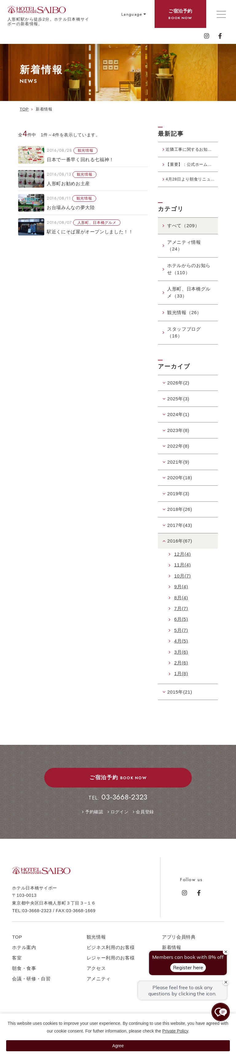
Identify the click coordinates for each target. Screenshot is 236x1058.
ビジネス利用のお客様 (111, 955)
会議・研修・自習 (31, 987)
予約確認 (94, 820)
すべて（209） (183, 233)
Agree (118, 1045)
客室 (17, 966)
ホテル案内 (24, 955)
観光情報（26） (184, 320)
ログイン (120, 820)
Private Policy (175, 1031)
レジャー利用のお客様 (111, 966)
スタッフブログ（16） (184, 341)
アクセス (96, 976)
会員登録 (145, 820)
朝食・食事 (24, 976)
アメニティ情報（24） (184, 254)
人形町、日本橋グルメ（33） (188, 301)
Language (131, 14)
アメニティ (99, 987)
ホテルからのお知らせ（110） (188, 277)
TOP (17, 945)
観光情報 (96, 945)
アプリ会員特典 (179, 945)
